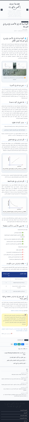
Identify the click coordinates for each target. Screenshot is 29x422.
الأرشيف (25, 412)
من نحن (25, 420)
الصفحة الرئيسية (23, 410)
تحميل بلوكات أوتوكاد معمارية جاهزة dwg (19, 374)
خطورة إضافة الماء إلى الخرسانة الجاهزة (14, 329)
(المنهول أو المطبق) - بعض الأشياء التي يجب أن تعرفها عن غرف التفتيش (14, 390)
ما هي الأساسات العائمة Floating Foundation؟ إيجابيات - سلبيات (14, 353)
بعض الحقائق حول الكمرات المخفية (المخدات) (17, 357)
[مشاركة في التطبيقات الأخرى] (11, 344)
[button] (22, 344)
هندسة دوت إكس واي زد (14, 5)
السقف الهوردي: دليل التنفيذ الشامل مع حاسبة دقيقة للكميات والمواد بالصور (13, 380)
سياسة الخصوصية (23, 418)
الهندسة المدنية (24, 21)
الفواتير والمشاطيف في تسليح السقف (19, 363)
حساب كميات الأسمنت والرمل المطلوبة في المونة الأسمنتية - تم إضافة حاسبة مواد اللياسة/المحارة (14, 395)
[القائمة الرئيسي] (27, 10)
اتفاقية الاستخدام (23, 415)
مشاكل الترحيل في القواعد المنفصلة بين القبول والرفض (16, 360)
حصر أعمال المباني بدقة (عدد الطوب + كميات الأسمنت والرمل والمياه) (13, 384)
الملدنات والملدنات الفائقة (16, 310)
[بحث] (2, 10)
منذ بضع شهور (23, 377)
